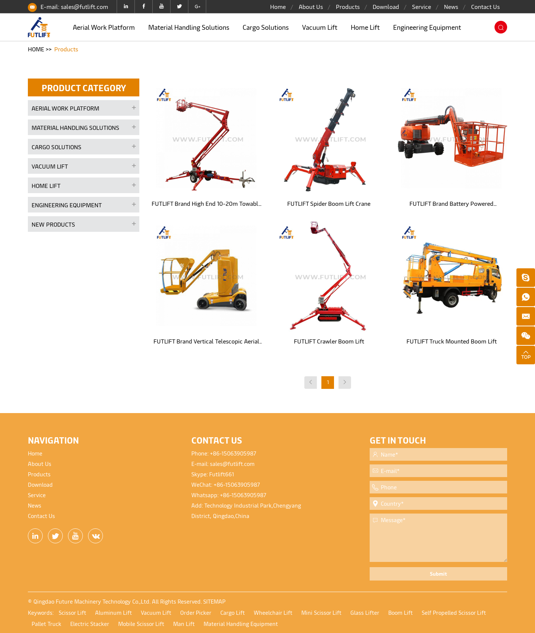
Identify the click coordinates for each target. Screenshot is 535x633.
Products (348, 6)
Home (278, 6)
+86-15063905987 (233, 453)
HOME (36, 49)
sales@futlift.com (232, 463)
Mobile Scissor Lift (141, 623)
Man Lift (184, 623)
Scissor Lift (72, 612)
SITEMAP (214, 601)
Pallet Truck (46, 623)
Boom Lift (400, 612)
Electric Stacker (89, 623)
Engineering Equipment (427, 27)
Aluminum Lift (113, 612)
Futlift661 (221, 474)
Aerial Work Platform (104, 27)
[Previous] (310, 382)
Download (386, 6)
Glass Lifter (364, 612)
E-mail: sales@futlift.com (74, 6)
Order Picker (195, 612)
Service (421, 6)
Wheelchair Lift (273, 612)
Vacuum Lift (319, 27)
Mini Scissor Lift (321, 612)
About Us (311, 6)
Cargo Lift (232, 612)
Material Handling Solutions (188, 27)
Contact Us (485, 6)
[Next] (344, 382)
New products (53, 224)
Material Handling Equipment (241, 623)
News (451, 6)
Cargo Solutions (266, 27)
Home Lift (365, 27)
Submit (438, 573)
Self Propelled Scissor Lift (454, 612)
